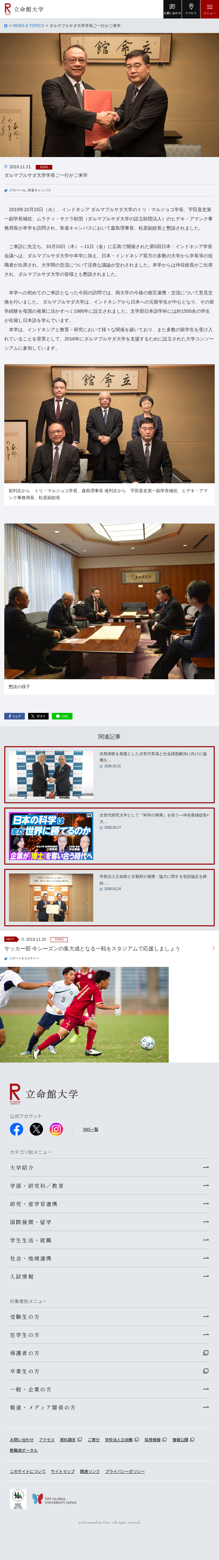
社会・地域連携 (31, 1258)
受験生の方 (25, 1317)
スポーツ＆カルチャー (24, 958)
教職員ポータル (24, 1450)
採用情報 (152, 1439)
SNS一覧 (90, 1129)
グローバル (17, 190)
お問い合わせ (22, 1439)
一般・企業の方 (31, 1389)
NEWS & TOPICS (28, 25)
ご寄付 (94, 1439)
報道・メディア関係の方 (43, 1407)
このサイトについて (28, 1471)
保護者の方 (25, 1353)
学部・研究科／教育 (37, 1186)
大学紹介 (22, 1167)
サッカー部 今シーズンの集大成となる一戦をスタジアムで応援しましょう (92, 948)
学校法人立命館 (119, 1439)
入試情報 (22, 1276)
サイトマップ (63, 1471)
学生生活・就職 (31, 1240)
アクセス (47, 1439)
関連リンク (90, 1471)
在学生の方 (25, 1335)
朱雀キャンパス (39, 190)
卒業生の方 (25, 1371)
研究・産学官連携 (34, 1204)
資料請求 (68, 1439)
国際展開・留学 (31, 1222)
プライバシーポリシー (125, 1471)
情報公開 (180, 1439)
